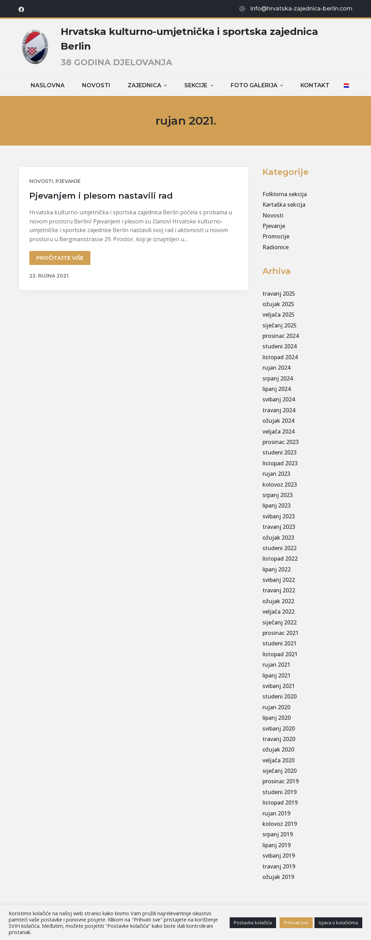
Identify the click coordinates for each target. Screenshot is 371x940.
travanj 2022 (278, 590)
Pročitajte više (59, 257)
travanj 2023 (278, 527)
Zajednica (148, 85)
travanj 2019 (278, 866)
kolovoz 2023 (279, 484)
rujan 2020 (276, 707)
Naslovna (48, 85)
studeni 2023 (279, 452)
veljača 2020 (278, 760)
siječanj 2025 (279, 325)
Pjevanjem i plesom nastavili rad (101, 196)
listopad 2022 (280, 558)
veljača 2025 (278, 314)
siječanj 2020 (279, 771)
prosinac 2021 (280, 633)
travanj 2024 (278, 410)
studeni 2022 (279, 548)
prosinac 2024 (280, 336)
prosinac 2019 (280, 781)
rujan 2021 (276, 664)
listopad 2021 (280, 654)
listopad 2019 (280, 802)
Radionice (275, 247)
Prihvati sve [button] (296, 922)
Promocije (275, 236)
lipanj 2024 (276, 389)
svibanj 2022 (278, 580)
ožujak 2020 (278, 749)
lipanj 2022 (276, 569)
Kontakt (314, 85)
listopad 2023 (280, 463)
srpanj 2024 (277, 378)
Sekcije (199, 85)
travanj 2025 (278, 293)
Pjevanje (68, 181)
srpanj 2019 (277, 834)
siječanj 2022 (279, 622)
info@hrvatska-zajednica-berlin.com (301, 8)
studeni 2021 (279, 643)
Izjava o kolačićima (338, 922)
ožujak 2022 (278, 601)
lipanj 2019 (276, 845)
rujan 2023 (276, 474)
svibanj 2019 (278, 855)
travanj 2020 (278, 739)
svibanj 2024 (278, 399)
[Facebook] (21, 9)
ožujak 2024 (278, 420)
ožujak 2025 (278, 304)
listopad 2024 (280, 357)
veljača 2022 (278, 611)
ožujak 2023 (278, 537)
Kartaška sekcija (283, 204)
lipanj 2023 (276, 505)
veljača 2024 (278, 431)
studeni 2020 (279, 696)
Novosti (96, 85)
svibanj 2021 (278, 686)
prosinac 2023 (280, 442)
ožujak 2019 (278, 877)
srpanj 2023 (277, 495)
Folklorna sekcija (284, 194)
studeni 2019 (279, 792)
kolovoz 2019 (279, 824)
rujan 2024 (276, 367)
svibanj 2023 (278, 516)
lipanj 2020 (276, 717)
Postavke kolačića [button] (253, 922)
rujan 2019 (276, 813)
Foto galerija (258, 85)
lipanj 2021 (276, 675)
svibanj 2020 (278, 728)
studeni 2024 (279, 346)
